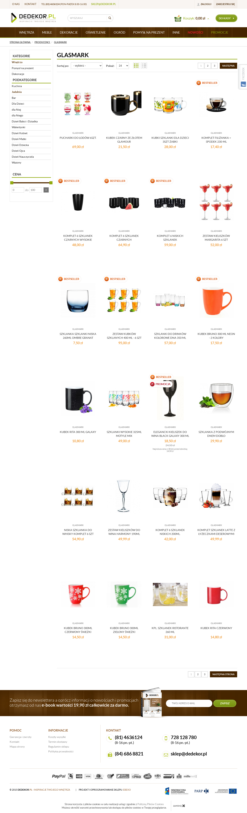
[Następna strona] (228, 66)
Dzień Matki (19, 139)
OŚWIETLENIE (96, 32)
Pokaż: (110, 65)
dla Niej (16, 109)
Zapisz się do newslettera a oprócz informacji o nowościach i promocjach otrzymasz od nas (74, 702)
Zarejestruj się (225, 4)
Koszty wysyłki (57, 736)
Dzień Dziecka (20, 145)
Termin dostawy (57, 741)
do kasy (226, 18)
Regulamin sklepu (58, 746)
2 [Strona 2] (207, 65)
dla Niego (17, 115)
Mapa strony (17, 746)
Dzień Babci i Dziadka (25, 121)
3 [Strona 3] (214, 65)
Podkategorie (25, 80)
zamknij (179, 806)
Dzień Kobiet (19, 133)
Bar (14, 97)
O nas (16, 4)
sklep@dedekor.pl (103, 4)
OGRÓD (119, 32)
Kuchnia (17, 86)
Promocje (219, 32)
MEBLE (47, 32)
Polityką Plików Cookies (150, 804)
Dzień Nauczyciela (23, 156)
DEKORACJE (69, 32)
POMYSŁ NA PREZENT (149, 32)
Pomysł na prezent (23, 68)
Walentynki (18, 127)
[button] (46, 190)
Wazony (16, 162)
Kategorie (21, 56)
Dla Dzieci (18, 103)
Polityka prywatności (61, 751)
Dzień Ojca (18, 150)
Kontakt (30, 4)
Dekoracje (18, 73)
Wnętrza (17, 62)
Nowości (195, 32)
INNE (176, 32)
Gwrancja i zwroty (20, 736)
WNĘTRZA (26, 32)
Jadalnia (17, 91)
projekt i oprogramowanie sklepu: (105, 789)
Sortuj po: (63, 65)
